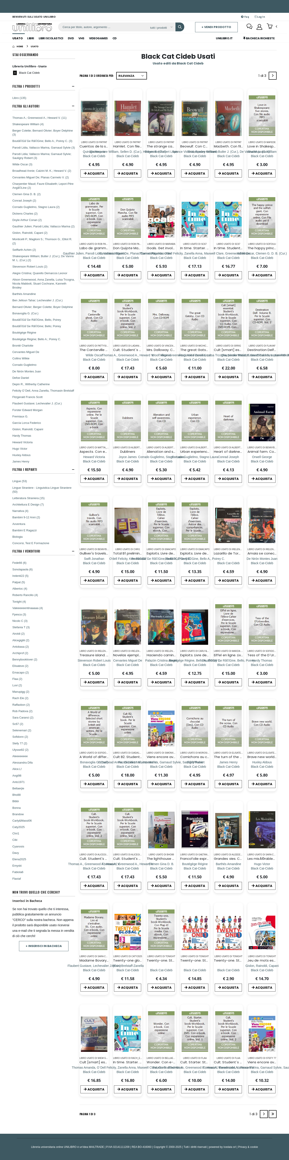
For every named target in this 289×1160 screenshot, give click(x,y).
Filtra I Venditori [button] (26, 551)
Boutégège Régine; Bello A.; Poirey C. (36, 339)
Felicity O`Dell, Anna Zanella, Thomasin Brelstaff (43, 390)
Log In (259, 16)
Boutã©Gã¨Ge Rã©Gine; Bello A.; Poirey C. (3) (42, 141)
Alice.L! (17, 769)
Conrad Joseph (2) (24, 200)
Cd (114, 38)
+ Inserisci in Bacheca (44, 946)
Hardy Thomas (21, 436)
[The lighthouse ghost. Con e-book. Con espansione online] (161, 868)
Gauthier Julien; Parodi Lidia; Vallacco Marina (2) (43, 226)
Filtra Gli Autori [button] (25, 106)
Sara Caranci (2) (22, 717)
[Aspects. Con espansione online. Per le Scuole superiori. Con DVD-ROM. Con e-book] (94, 461)
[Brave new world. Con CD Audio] (262, 766)
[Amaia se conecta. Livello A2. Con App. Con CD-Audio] (262, 563)
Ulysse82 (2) (20, 750)
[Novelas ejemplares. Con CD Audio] (127, 664)
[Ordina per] (131, 75)
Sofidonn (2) (20, 737)
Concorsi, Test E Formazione (30, 543)
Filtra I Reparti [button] (24, 469)
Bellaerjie (18, 788)
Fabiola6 (17, 872)
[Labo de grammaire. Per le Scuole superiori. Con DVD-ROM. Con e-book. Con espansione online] (94, 257)
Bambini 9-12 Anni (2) (26, 517)
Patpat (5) (18, 582)
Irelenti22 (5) (20, 576)
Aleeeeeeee (20, 756)
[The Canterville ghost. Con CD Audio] (94, 359)
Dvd (71, 38)
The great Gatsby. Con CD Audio (207, 349)
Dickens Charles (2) (25, 213)
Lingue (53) (19, 481)
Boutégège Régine (24, 332)
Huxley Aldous (21, 455)
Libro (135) (19, 98)
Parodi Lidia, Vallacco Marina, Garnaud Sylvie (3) (43, 147)
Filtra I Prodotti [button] (26, 86)
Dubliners (127, 451)
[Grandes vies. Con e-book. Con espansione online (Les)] (228, 868)
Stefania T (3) (21, 627)
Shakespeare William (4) (28, 124)
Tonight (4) (19, 602)
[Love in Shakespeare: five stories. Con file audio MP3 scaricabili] (262, 155)
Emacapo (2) (20, 672)
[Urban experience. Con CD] (195, 461)
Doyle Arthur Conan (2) (27, 220)
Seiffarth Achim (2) (24, 250)
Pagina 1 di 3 (87, 1114)
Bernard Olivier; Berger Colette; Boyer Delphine (42, 307)
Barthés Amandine (24, 294)
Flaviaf (16, 879)
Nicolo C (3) (20, 621)
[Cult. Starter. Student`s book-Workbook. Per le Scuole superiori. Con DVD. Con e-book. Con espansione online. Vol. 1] (195, 1071)
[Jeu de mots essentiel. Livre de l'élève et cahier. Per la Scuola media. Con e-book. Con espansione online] (262, 970)
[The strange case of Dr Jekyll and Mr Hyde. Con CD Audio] (161, 155)
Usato (17, 38)
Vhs (81, 38)
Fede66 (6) (19, 563)
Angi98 (16, 775)
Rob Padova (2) (22, 711)
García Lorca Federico (26, 423)
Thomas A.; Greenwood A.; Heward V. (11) (39, 118)
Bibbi (15, 801)
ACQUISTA (94, 173)
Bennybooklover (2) (24, 659)
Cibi (14, 840)
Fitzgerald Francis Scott (27, 397)
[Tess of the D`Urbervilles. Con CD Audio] (262, 664)
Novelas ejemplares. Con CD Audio (141, 655)
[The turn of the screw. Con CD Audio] (228, 766)
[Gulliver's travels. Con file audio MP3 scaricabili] (94, 563)
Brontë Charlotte (22, 345)
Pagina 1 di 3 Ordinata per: (97, 75)
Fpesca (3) (19, 614)
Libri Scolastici (51, 38)
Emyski (17, 866)
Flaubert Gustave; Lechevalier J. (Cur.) (37, 403)
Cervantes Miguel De (25, 352)
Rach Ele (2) (20, 698)
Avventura (18, 524)
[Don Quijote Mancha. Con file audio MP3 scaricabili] (128, 257)
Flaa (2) (17, 679)
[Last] (273, 1114)
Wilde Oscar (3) (22, 164)
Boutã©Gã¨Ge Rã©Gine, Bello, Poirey (36, 320)
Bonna (16, 808)
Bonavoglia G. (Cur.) (25, 313)
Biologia (17, 537)
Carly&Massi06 (22, 820)
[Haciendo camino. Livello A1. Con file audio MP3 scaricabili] (161, 664)
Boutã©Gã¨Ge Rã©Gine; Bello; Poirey (36, 326)
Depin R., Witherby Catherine (31, 384)
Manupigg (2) (20, 692)
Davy (15, 853)
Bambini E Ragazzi (24, 530)
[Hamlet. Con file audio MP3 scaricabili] (127, 155)
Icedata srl (230, 1147)
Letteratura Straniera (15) (28, 498)
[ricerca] (102, 27)
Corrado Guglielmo (24, 365)
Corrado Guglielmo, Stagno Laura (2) (36, 207)
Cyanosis (18, 846)
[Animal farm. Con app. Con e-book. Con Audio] (262, 461)
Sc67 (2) (17, 724)
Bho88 (16, 795)
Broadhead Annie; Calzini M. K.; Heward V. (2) (41, 171)
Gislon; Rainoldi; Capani (27, 429)
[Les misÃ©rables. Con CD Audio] (262, 868)
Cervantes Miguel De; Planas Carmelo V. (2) (40, 177)
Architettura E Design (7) (28, 504)
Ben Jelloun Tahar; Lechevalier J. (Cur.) (37, 300)
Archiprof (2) (20, 653)
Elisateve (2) (20, 666)
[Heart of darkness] (228, 461)
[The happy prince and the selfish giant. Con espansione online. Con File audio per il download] (262, 257)
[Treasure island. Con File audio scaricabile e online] (94, 664)
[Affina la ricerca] (161, 27)
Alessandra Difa (22, 762)
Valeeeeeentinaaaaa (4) (27, 608)
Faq (245, 16)
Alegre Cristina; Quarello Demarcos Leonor (39, 273)
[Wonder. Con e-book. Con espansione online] (161, 1071)
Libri (30, 38)
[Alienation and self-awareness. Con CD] (161, 461)
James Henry (20, 461)
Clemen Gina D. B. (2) (26, 194)
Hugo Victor (19, 449)
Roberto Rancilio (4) (25, 595)
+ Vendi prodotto (216, 27)
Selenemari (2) (21, 730)
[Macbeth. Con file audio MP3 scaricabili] (228, 155)
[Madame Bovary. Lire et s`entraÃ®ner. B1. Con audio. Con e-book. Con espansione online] (94, 970)
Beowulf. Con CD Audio (199, 146)
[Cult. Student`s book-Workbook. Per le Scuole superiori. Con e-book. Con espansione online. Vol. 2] (128, 359)
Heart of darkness (228, 451)
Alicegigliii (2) (20, 640)
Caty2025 (18, 827)
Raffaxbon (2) (21, 705)
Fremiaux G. (20, 416)
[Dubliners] (127, 461)
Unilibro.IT (224, 38)
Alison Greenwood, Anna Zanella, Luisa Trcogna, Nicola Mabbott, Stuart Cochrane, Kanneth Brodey (43, 283)
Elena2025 (19, 859)
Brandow (18, 814)
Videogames (98, 38)
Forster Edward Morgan (27, 410)
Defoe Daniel (20, 378)
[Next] (273, 76)
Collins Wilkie (20, 358)
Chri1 (15, 833)
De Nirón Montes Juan (26, 371)
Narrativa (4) (20, 511)
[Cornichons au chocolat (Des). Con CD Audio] (195, 766)
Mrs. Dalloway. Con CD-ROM (169, 349)
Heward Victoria (22, 442)
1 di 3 (263, 76)
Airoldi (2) (18, 634)
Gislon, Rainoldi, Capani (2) (30, 233)
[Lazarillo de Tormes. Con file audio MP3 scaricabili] (228, 563)
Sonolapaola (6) (22, 569)
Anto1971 (18, 782)
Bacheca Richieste (259, 38)
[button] (272, 27)
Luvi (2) (17, 685)
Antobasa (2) (20, 647)
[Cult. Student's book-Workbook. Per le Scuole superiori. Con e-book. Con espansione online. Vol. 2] (94, 868)
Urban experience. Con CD (202, 451)
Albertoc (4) (19, 588)
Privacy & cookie (248, 1147)
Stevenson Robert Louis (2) (29, 266)
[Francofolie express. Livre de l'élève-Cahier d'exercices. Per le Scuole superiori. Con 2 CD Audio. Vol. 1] (195, 868)
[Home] (17, 46)
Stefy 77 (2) (19, 743)
